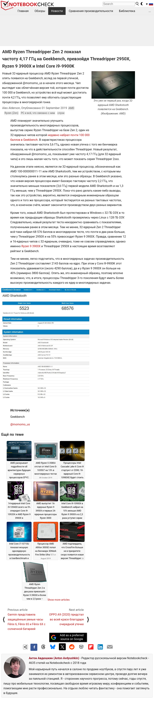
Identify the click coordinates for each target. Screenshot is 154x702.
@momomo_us (20, 424)
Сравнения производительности (91, 11)
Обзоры (40, 11)
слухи (60, 113)
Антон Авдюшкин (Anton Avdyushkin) (54, 658)
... (150, 11)
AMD (71, 108)
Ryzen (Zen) (11, 113)
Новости (57, 11)
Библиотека (127, 11)
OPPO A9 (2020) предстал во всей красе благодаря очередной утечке (66, 619)
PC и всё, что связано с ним (38, 113)
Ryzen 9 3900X (31, 246)
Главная (23, 11)
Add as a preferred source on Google (67, 637)
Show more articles (59, 599)
